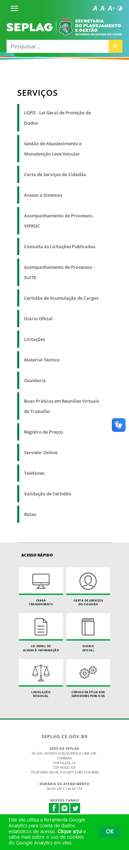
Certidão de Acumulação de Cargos (61, 298)
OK (110, 832)
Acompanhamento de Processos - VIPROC (59, 221)
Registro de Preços (43, 432)
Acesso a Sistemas (43, 195)
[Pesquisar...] (58, 46)
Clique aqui (69, 832)
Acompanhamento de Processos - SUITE (59, 272)
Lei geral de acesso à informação (41, 632)
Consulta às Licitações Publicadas (59, 246)
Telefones (34, 473)
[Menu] (14, 8)
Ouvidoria (35, 380)
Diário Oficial (38, 318)
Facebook (54, 808)
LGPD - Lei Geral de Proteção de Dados (57, 118)
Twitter (75, 808)
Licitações (34, 339)
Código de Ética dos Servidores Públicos (88, 678)
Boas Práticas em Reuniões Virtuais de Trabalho (61, 406)
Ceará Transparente (41, 586)
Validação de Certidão (47, 494)
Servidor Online (40, 452)
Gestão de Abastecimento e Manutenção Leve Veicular (53, 148)
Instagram (65, 808)
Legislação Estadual (41, 678)
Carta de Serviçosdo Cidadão (88, 586)
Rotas (30, 514)
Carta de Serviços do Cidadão (55, 174)
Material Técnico (42, 360)
